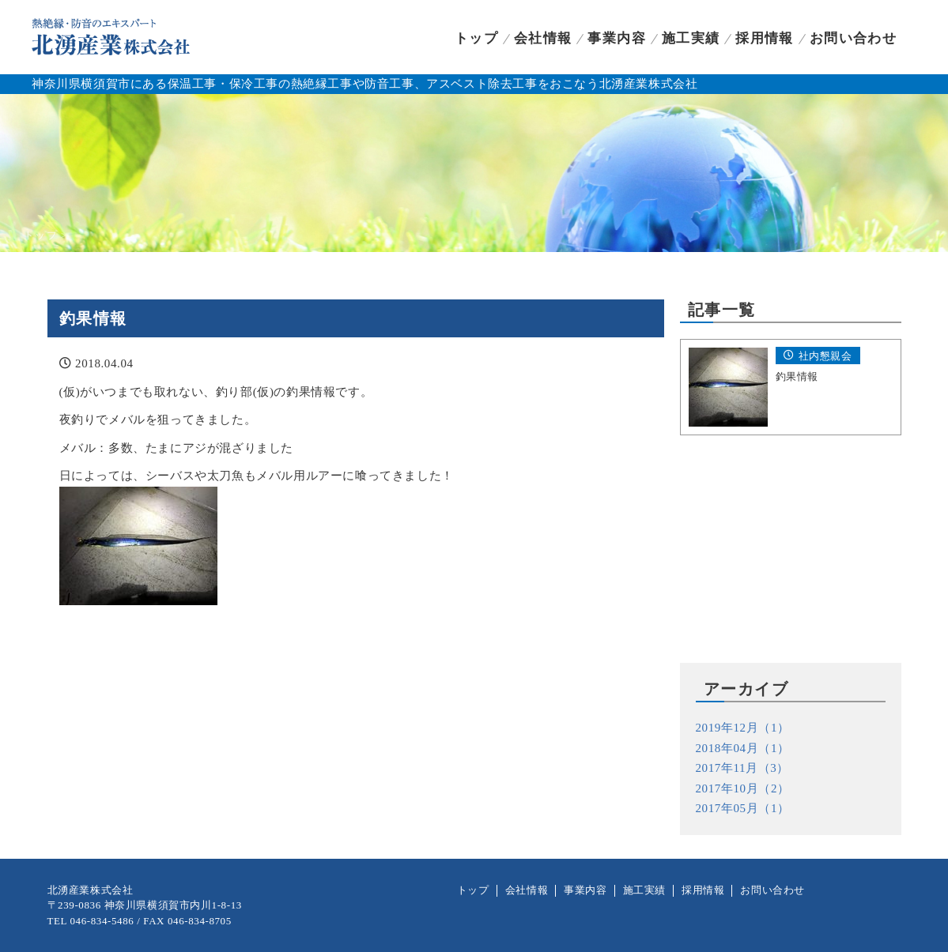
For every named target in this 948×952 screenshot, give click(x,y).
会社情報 (543, 38)
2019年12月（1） (743, 727)
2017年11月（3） (743, 768)
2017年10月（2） (743, 788)
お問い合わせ (853, 38)
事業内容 (616, 38)
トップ (476, 38)
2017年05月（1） (743, 808)
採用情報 (764, 38)
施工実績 (690, 38)
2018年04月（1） (743, 748)
